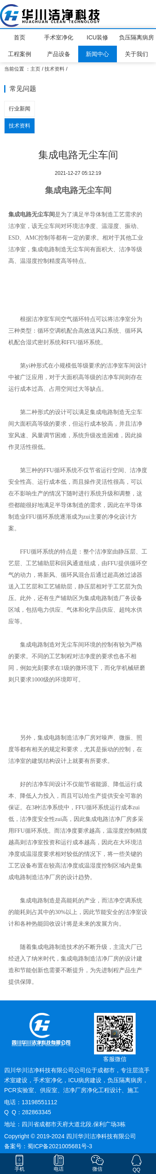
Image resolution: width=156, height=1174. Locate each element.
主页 (35, 69)
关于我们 (136, 54)
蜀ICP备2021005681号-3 (59, 1146)
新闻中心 (97, 54)
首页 (19, 37)
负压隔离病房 (136, 37)
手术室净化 (58, 37)
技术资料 (54, 69)
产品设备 (58, 54)
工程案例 (19, 54)
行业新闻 (19, 108)
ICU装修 (97, 37)
